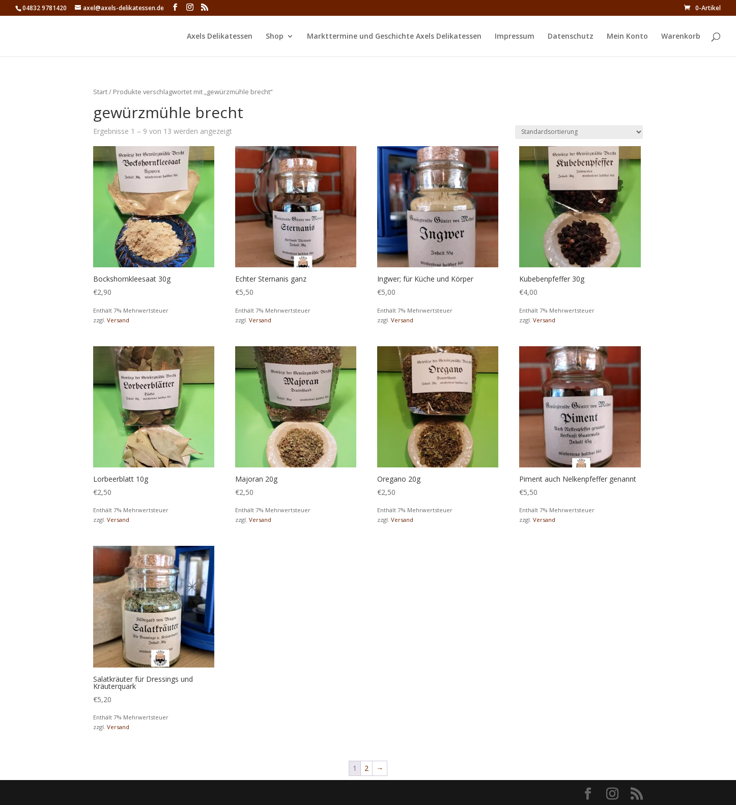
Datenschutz (570, 37)
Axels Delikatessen (219, 37)
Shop (275, 37)
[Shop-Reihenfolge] (579, 132)
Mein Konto (627, 37)
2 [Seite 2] (366, 768)
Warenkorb (680, 37)
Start (100, 91)
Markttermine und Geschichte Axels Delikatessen (394, 37)
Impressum (514, 37)
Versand (118, 320)
